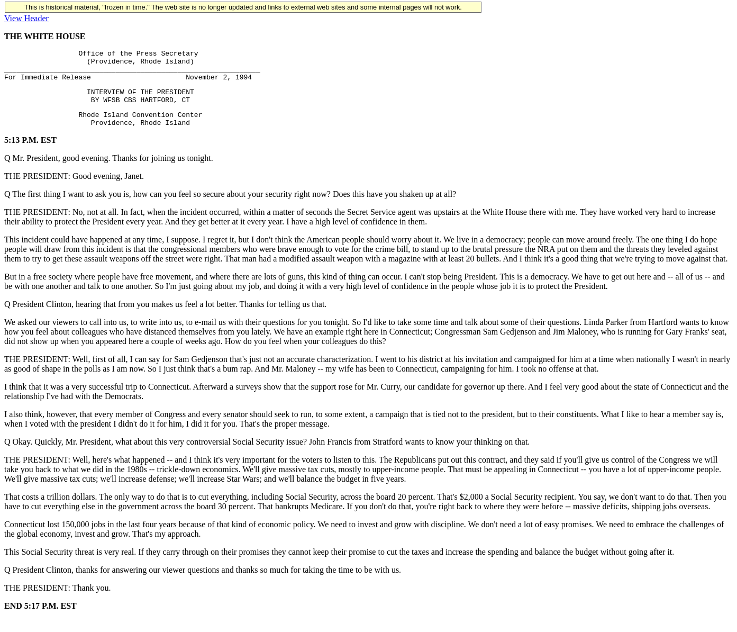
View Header (26, 18)
